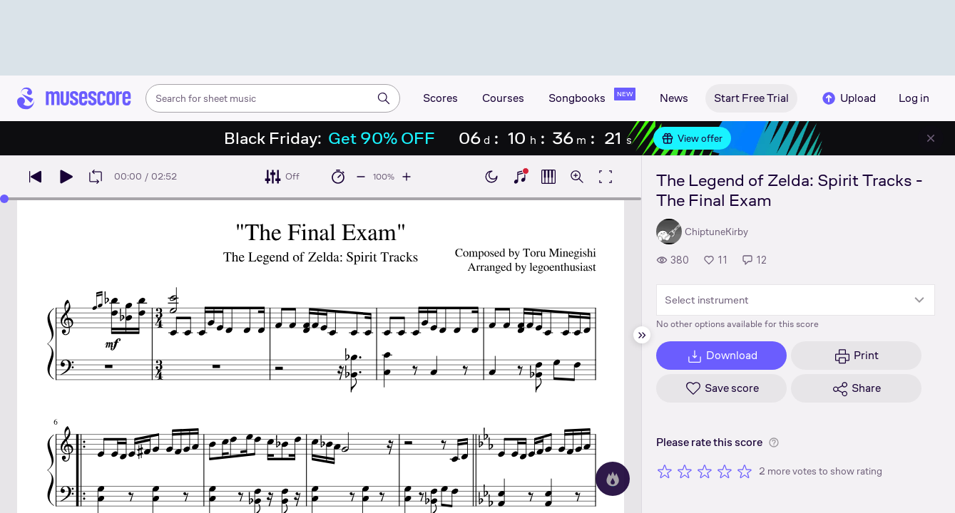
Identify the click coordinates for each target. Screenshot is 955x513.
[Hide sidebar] (641, 334)
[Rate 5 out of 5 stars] (744, 471)
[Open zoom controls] (577, 176)
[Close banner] (931, 138)
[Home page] (74, 98)
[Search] (383, 98)
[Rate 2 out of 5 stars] (684, 471)
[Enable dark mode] (491, 176)
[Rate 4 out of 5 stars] (724, 471)
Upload (848, 98)
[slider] (4, 199)
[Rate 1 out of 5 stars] (664, 471)
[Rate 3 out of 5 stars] (704, 471)
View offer (692, 138)
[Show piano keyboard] (520, 176)
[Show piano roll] (548, 176)
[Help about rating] (773, 442)
